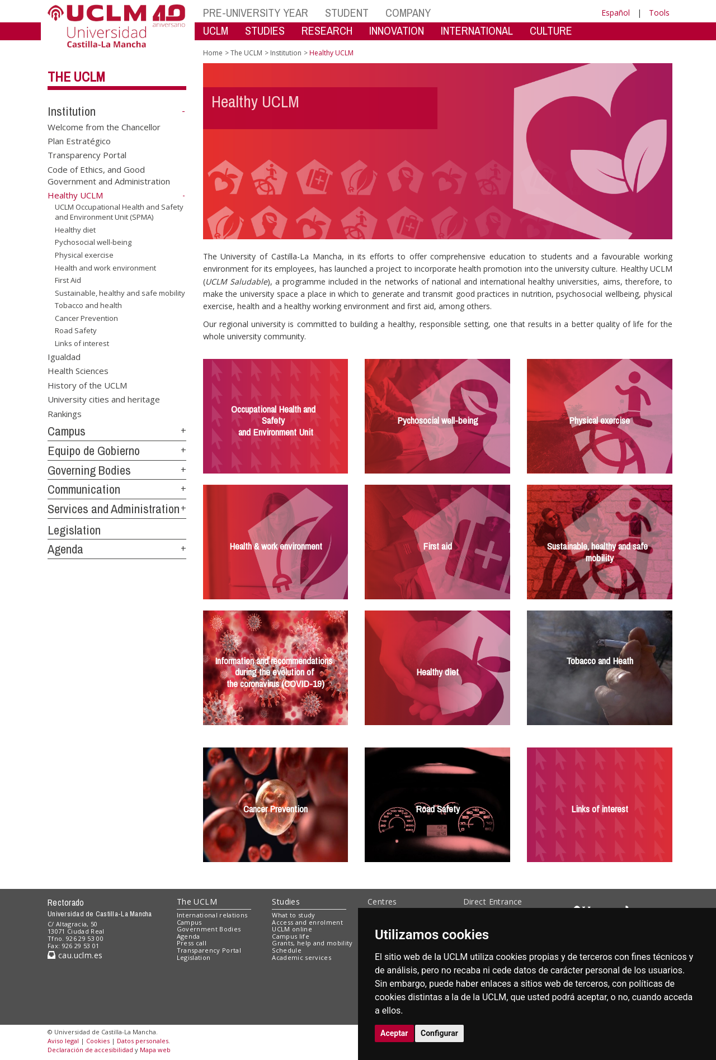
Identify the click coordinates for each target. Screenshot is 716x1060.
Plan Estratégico (79, 140)
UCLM (215, 30)
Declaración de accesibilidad (90, 1049)
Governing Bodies (89, 470)
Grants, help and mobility (312, 943)
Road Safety (76, 330)
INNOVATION (396, 30)
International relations (212, 915)
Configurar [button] (439, 1033)
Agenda (65, 549)
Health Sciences (78, 370)
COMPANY (408, 12)
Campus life (290, 936)
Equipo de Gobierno (94, 450)
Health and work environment (105, 267)
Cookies (98, 1041)
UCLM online (292, 929)
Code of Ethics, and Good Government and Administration (109, 174)
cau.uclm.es (75, 955)
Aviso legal (63, 1041)
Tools (659, 12)
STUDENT (347, 12)
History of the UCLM (87, 384)
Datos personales (142, 1041)
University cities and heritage (104, 399)
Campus (67, 431)
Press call (191, 943)
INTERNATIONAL (477, 30)
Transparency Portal (87, 154)
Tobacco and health (88, 305)
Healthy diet (75, 230)
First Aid (68, 280)
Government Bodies (209, 929)
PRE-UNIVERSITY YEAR (255, 12)
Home (213, 53)
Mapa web (155, 1049)
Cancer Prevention (86, 318)
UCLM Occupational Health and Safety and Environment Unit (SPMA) (119, 212)
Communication (84, 489)
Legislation (74, 530)
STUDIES (265, 30)
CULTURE (551, 30)
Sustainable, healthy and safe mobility (120, 293)
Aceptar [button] (394, 1033)
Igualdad (64, 356)
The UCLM (76, 77)
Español (615, 12)
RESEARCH (327, 30)
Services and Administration (114, 508)
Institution (72, 111)
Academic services (301, 957)
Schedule (287, 950)
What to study (293, 915)
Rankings (65, 413)
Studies (286, 901)
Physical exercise (84, 255)
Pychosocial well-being (93, 242)
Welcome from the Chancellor (104, 126)
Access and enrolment (307, 922)
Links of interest (82, 343)
